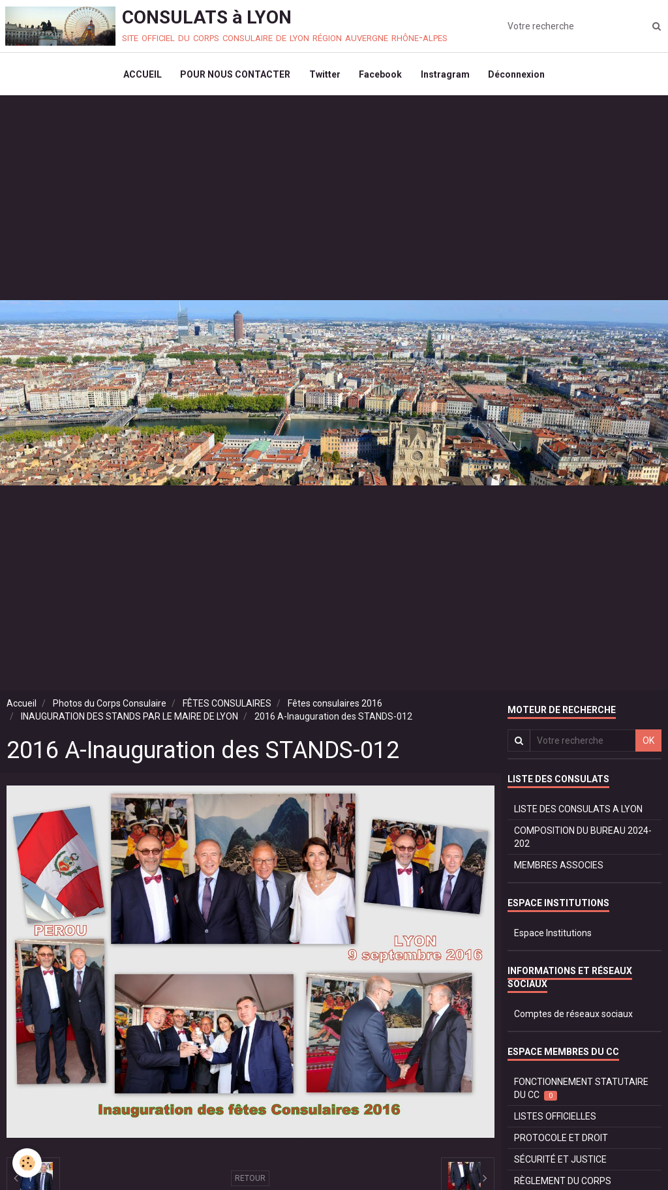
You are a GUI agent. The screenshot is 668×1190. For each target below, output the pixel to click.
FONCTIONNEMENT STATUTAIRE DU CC (581, 1092)
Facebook (380, 75)
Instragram (446, 75)
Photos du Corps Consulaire (109, 706)
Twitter (324, 75)
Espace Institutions (553, 936)
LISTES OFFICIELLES (555, 1119)
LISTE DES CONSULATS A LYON (578, 812)
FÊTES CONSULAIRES (227, 706)
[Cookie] (27, 1163)
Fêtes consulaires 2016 (335, 706)
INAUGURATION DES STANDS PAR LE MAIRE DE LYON (129, 719)
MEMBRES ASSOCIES (558, 868)
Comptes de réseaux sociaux (573, 1017)
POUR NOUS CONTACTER (234, 75)
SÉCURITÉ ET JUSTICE (560, 1162)
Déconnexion (519, 75)
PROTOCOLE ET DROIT (561, 1141)
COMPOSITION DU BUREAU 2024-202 (583, 840)
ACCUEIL (140, 75)
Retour (250, 1181)
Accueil (22, 706)
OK (648, 744)
